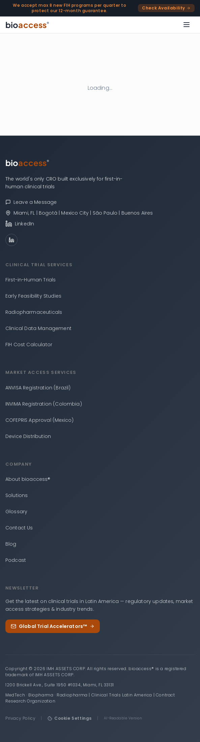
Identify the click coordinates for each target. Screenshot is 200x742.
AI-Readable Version (123, 718)
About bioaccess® (28, 479)
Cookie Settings (70, 718)
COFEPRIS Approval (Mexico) (39, 420)
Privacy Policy (20, 718)
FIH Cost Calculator (28, 344)
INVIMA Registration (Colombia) (43, 404)
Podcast (15, 560)
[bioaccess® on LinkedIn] (100, 223)
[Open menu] (186, 25)
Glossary (16, 511)
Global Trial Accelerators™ (52, 626)
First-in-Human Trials (30, 279)
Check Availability (166, 8)
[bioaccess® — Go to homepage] (27, 24)
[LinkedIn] (11, 240)
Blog (11, 544)
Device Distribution (28, 436)
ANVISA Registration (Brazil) (37, 387)
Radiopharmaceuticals (33, 312)
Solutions (16, 495)
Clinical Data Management (38, 328)
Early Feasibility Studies (33, 296)
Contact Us (19, 527)
